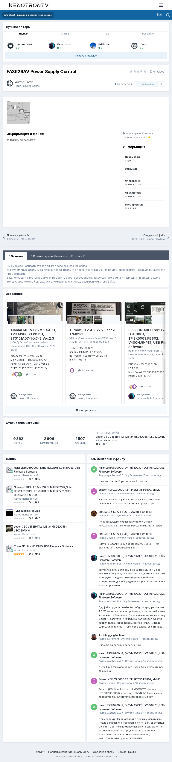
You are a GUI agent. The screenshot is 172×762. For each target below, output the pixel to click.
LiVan (143, 44)
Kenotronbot (64, 44)
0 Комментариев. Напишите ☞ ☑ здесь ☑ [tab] (58, 256)
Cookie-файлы (127, 751)
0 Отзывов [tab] (15, 256)
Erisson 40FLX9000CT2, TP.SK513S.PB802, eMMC (130, 489)
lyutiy (110, 515)
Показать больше (86, 55)
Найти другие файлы (27, 85)
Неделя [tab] (23, 33)
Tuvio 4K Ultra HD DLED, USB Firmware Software (43, 546)
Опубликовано (143, 475)
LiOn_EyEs (16, 342)
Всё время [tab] (148, 33)
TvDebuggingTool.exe (27, 510)
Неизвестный (24, 44)
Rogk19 (132, 350)
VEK (71, 338)
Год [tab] (107, 33)
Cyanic (111, 493)
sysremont (113, 638)
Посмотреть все (86, 410)
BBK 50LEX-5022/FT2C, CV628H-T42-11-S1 (125, 511)
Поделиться (123, 83)
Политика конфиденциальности (68, 751)
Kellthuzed (104, 44)
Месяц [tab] (65, 33)
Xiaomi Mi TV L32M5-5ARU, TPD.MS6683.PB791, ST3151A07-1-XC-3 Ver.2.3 (33, 334)
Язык (40, 751)
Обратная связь (103, 751)
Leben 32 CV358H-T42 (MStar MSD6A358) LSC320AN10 (130, 436)
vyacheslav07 (115, 475)
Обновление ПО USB (22, 345)
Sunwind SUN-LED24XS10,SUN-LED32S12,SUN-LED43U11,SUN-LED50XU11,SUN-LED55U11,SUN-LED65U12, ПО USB (43, 491)
